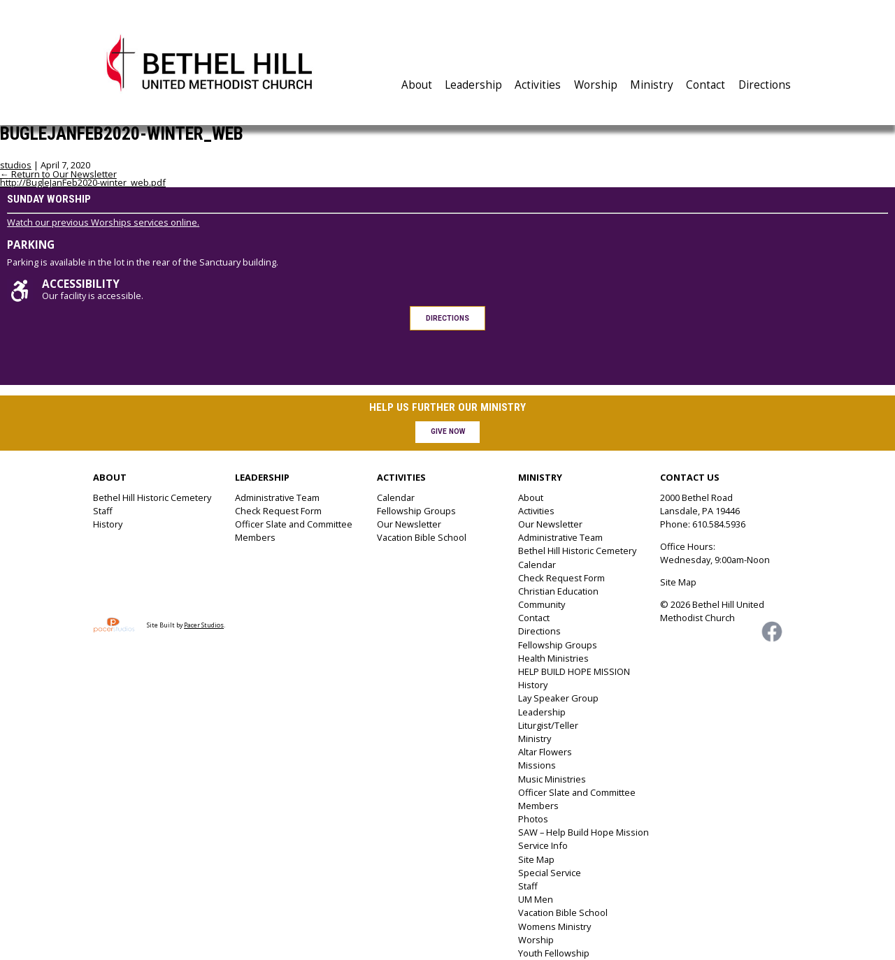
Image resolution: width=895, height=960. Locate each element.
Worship (595, 85)
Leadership (473, 85)
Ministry (651, 85)
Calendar (396, 497)
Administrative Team (277, 497)
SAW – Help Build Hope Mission (583, 832)
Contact (705, 85)
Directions (764, 85)
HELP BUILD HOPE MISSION (574, 671)
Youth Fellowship (553, 953)
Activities (538, 85)
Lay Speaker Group (558, 698)
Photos (533, 819)
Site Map (536, 859)
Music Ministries (552, 779)
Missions (537, 765)
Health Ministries (553, 658)
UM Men (535, 899)
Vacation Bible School (421, 537)
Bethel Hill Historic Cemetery (152, 497)
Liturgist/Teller (548, 725)
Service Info (543, 845)
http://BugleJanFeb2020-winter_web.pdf (83, 182)
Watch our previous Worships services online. (103, 222)
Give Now (448, 431)
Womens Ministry (554, 926)
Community (541, 604)
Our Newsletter (409, 524)
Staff (103, 510)
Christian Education (558, 591)
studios (15, 165)
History (107, 524)
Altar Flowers (545, 752)
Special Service (549, 872)
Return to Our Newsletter (58, 174)
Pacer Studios (204, 625)
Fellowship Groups (416, 510)
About (416, 85)
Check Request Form (278, 510)
